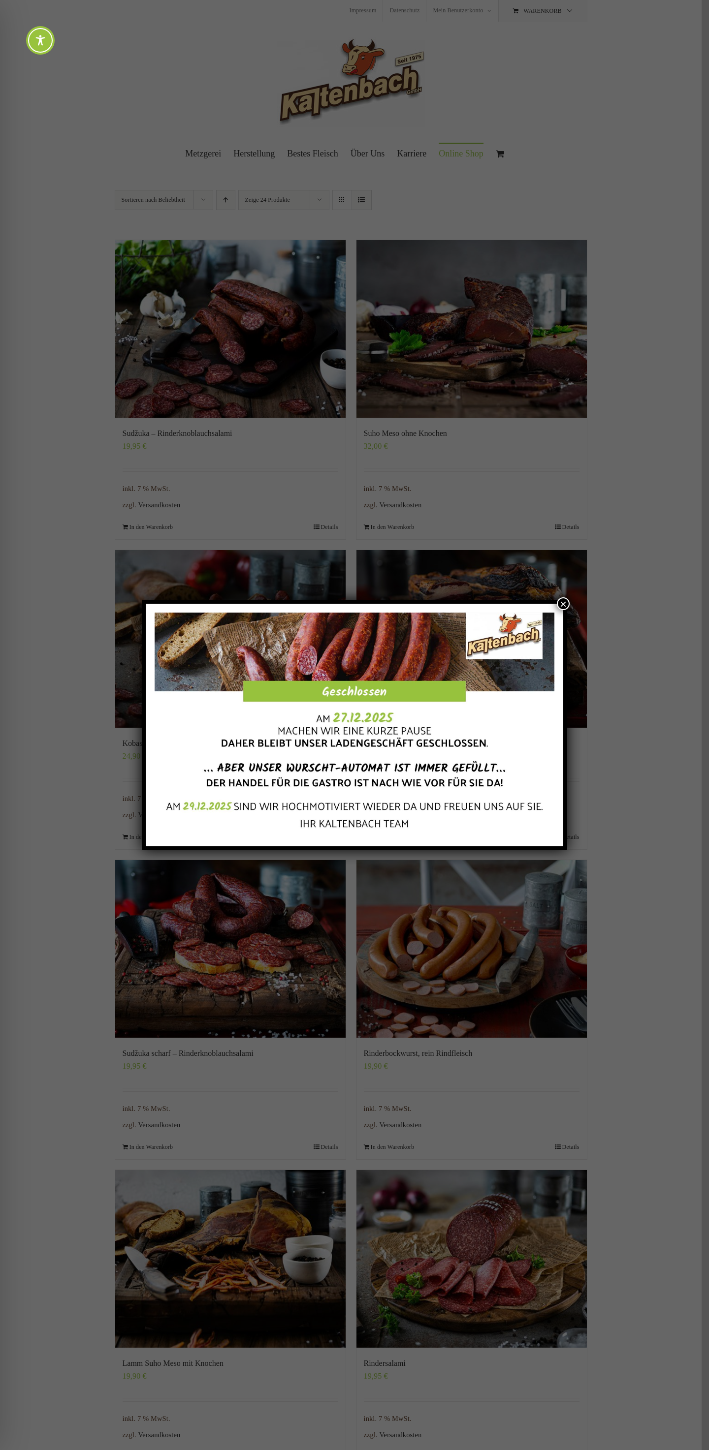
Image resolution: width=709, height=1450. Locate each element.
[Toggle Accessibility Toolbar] (40, 40)
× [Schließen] (563, 603)
